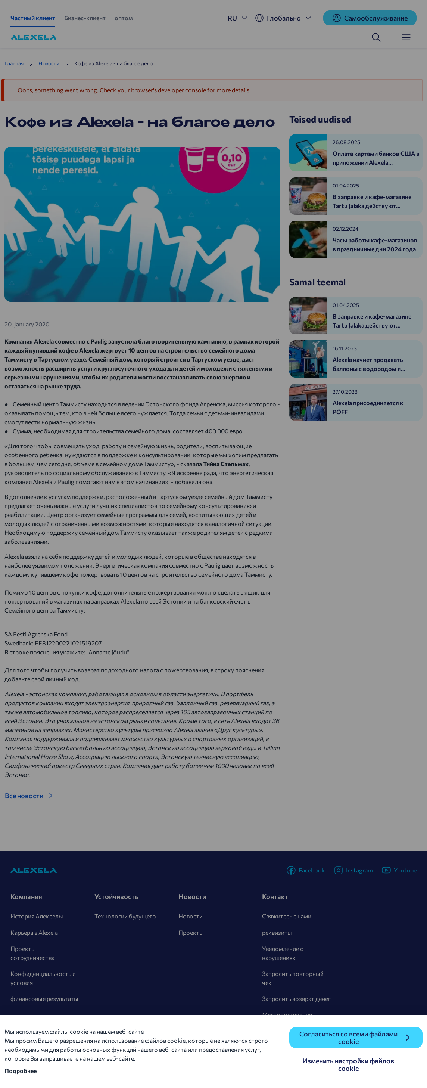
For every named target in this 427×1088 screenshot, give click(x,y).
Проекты (191, 932)
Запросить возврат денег (296, 998)
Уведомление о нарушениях (283, 953)
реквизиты (277, 932)
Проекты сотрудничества (32, 953)
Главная (14, 63)
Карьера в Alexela (34, 932)
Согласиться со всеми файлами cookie (348, 1037)
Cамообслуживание (370, 17)
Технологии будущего (125, 916)
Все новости (24, 795)
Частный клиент (32, 17)
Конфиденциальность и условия (43, 978)
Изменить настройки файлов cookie (348, 1064)
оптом (124, 17)
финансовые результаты (44, 998)
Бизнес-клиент (85, 17)
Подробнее (20, 1070)
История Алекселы (36, 916)
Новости (48, 63)
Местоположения (287, 1014)
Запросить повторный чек (293, 978)
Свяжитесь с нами (286, 916)
